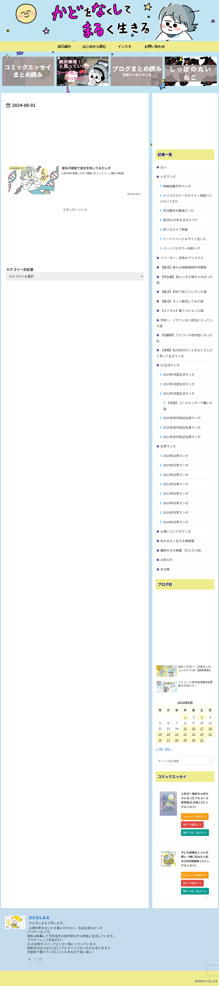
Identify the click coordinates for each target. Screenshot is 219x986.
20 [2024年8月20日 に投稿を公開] (168, 734)
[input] (185, 761)
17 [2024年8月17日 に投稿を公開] (201, 728)
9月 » (168, 749)
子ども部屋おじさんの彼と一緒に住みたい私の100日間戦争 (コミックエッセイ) (195, 858)
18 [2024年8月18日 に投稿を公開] (210, 728)
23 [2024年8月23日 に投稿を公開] (193, 734)
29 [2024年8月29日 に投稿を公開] (185, 740)
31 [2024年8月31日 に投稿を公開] (201, 740)
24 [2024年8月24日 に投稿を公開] (201, 734)
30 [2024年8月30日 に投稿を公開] (193, 740)
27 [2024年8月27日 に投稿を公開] (168, 740)
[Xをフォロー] (35, 959)
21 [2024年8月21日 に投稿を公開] (176, 734)
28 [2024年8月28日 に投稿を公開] (176, 740)
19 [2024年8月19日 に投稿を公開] (160, 734)
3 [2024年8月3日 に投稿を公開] (202, 717)
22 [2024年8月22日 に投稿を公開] (185, 734)
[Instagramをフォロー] (40, 959)
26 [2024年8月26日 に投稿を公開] (160, 740)
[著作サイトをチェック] (29, 959)
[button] (211, 761)
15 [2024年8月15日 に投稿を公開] (185, 728)
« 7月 (159, 749)
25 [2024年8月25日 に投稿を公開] (210, 734)
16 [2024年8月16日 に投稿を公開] (193, 728)
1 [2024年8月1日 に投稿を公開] (185, 717)
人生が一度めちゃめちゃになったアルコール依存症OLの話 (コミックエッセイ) (194, 800)
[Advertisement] (75, 134)
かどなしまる (39, 917)
